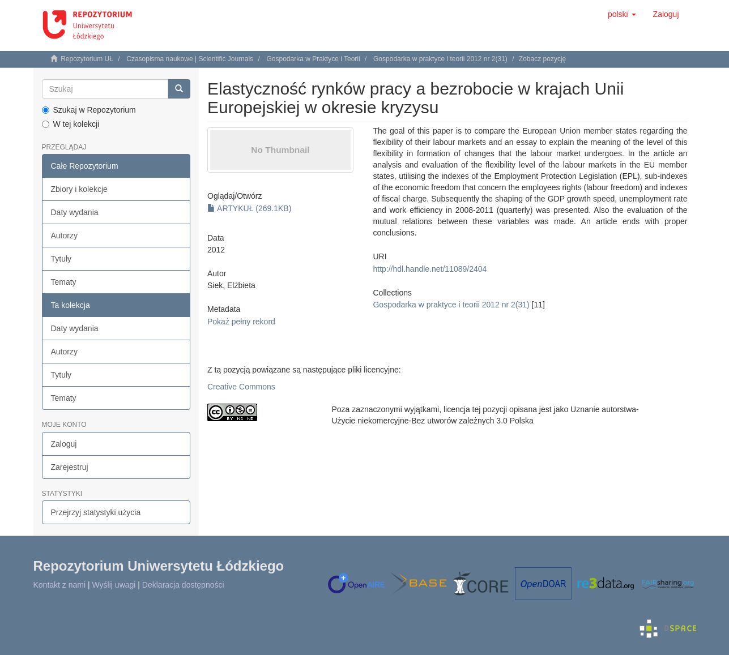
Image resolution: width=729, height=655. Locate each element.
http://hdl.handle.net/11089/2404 (430, 268)
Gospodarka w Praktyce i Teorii (313, 59)
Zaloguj (64, 443)
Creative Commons (241, 386)
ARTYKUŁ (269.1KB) (249, 208)
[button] (622, 14)
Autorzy (64, 235)
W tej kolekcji (71, 124)
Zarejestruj (69, 467)
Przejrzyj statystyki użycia (96, 512)
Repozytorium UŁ (87, 59)
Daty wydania (75, 212)
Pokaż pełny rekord (241, 321)
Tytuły (61, 258)
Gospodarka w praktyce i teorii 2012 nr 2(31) (440, 59)
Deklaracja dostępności (183, 584)
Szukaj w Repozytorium (89, 109)
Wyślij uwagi (114, 584)
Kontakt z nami (59, 584)
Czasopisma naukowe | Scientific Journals (189, 59)
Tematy (63, 281)
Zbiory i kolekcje (79, 189)
